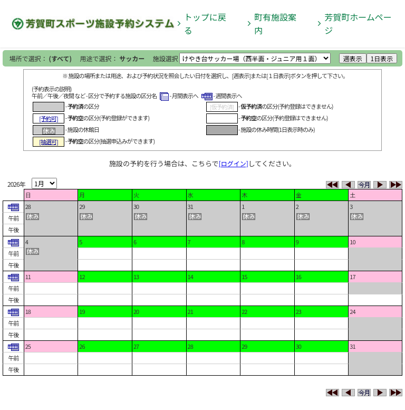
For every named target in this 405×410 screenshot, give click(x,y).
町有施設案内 (275, 23)
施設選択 (165, 58)
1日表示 (382, 58)
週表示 (352, 58)
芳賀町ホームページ (358, 23)
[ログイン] (233, 163)
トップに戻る (205, 23)
